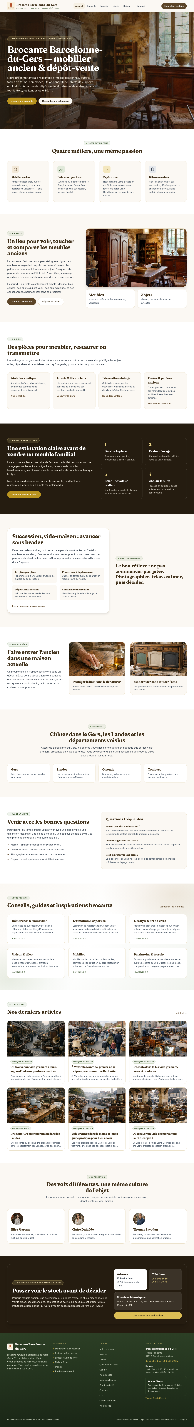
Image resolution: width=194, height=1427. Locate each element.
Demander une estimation (55, 101)
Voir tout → (181, 1013)
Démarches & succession (66, 1348)
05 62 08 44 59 (159, 1278)
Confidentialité (106, 1385)
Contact (141, 6)
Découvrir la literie (66, 396)
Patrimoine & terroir (64, 1371)
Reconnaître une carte (159, 403)
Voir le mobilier (18, 396)
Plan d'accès (105, 1375)
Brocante (91, 6)
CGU (101, 1395)
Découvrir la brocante (22, 101)
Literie (116, 6)
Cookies (103, 1390)
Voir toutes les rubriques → (173, 906)
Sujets (127, 6)
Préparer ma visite (51, 301)
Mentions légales (107, 1380)
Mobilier (104, 6)
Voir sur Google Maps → (156, 1398)
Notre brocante (107, 1349)
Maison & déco (61, 1362)
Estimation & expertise (65, 1353)
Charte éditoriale (107, 1400)
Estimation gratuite (174, 6)
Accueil (79, 6)
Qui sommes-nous (108, 1364)
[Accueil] (33, 6)
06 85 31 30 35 (159, 1281)
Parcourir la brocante (21, 301)
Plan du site (105, 1405)
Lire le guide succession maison (28, 606)
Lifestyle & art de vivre (65, 1357)
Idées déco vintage (112, 396)
